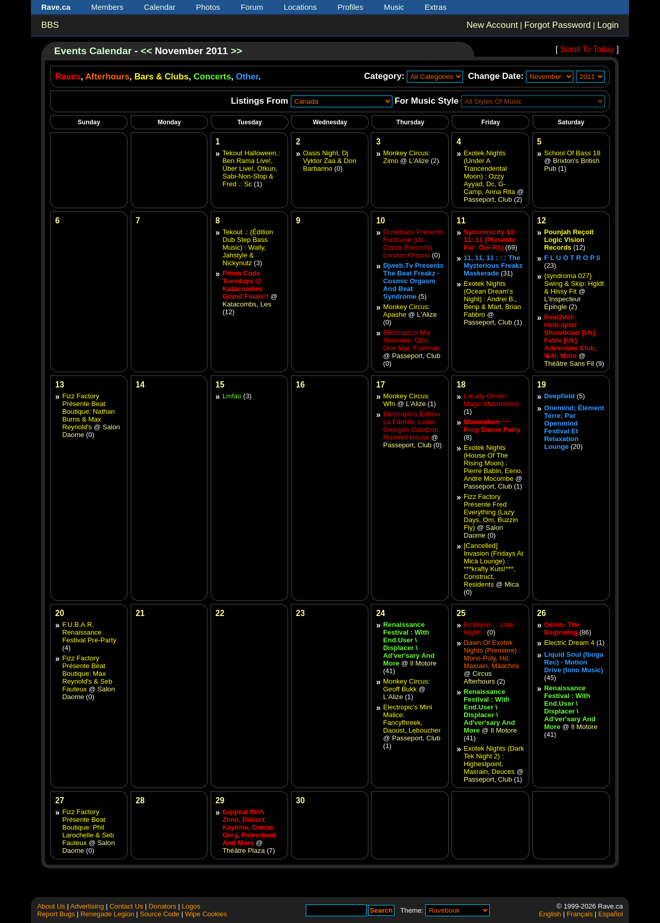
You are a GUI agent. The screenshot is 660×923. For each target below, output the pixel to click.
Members (107, 7)
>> (236, 50)
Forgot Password (557, 25)
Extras (436, 7)
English (550, 914)
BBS (50, 25)
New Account (492, 25)
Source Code (159, 914)
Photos (208, 7)
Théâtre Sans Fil (569, 363)
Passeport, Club (488, 199)
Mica (512, 584)
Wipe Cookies (206, 914)
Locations (300, 7)
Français (580, 914)
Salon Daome (483, 531)
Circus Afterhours (479, 677)
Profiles (350, 7)
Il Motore (423, 663)
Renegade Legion (107, 914)
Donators (162, 906)
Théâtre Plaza (243, 850)
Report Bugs (56, 914)
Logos (191, 906)
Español (610, 914)
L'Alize (418, 161)
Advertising (87, 906)
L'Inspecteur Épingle (562, 303)
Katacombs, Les (246, 304)
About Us (51, 906)
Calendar (159, 7)
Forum (252, 7)
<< (146, 50)
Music (394, 7)
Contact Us (126, 906)
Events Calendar (92, 50)
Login (608, 25)
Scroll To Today (587, 49)
